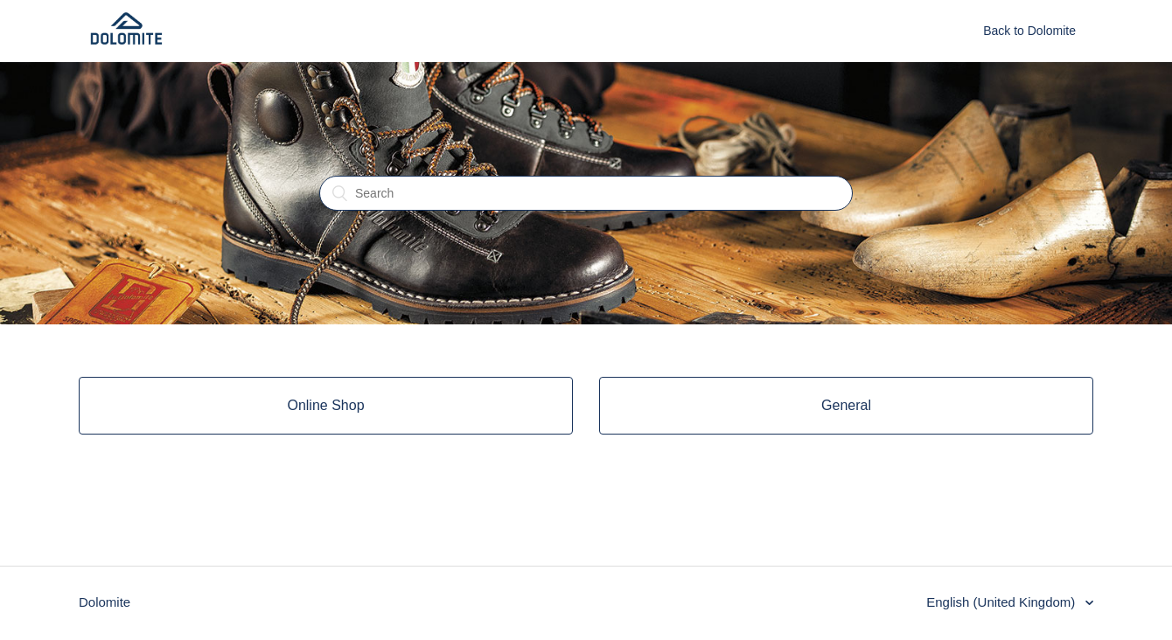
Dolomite (104, 602)
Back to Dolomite (1029, 31)
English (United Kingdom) (1002, 602)
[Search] (586, 193)
